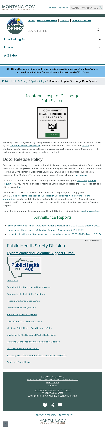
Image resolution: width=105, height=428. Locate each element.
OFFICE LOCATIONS (81, 20)
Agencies (63, 7)
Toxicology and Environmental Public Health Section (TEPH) (37, 355)
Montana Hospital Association (25, 145)
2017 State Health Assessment (23, 348)
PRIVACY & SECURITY (46, 415)
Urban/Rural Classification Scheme (24, 321)
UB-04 (85, 145)
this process (81, 175)
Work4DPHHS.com (79, 72)
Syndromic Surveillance (19, 362)
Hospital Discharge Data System (23, 300)
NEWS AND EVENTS (47, 20)
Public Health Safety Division (36, 245)
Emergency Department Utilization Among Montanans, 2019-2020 (46, 229)
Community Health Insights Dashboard (26, 294)
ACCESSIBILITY (66, 415)
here (20, 187)
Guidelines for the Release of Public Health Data (31, 334)
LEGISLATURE (52, 382)
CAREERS (52, 385)
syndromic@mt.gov (90, 211)
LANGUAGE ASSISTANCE (52, 377)
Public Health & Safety (15, 81)
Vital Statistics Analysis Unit (21, 307)
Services (52, 7)
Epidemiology (38, 81)
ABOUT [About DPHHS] (31, 20)
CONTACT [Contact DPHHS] (64, 20)
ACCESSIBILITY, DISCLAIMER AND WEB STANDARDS (52, 396)
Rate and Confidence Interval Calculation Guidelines (33, 341)
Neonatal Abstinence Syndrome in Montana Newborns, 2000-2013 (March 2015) (54, 234)
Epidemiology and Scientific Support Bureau (41, 253)
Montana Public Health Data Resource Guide (29, 328)
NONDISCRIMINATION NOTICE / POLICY (53, 390)
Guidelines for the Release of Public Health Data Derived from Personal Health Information (46, 197)
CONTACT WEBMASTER (53, 393)
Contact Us (12, 280)
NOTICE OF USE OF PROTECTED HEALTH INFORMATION (52, 379)
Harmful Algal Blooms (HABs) (22, 314)
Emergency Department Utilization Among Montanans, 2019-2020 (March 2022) (54, 225)
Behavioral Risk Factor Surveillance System (29, 287)
